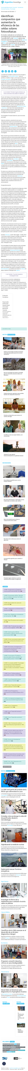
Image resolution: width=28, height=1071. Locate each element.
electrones (20, 176)
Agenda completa (7, 766)
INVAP (2, 163)
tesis (4, 43)
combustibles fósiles (13, 76)
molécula (23, 268)
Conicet (15, 38)
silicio (16, 143)
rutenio (13, 44)
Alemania (18, 875)
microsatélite (4, 795)
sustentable (10, 160)
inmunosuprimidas (21, 995)
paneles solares (13, 126)
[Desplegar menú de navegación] (25, 2)
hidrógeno (7, 234)
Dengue (7, 938)
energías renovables (6, 79)
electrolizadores (5, 268)
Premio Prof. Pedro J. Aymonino (9, 1047)
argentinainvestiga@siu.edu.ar (14, 1068)
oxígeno (18, 270)
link (21, 591)
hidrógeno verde (6, 1050)
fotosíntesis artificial (15, 250)
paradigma (16, 159)
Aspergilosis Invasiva (7, 994)
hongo (8, 997)
